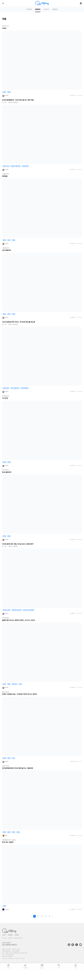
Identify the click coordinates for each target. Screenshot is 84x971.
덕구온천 (5, 398)
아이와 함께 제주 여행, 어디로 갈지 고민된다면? (18, 544)
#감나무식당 (6, 166)
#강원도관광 (6, 388)
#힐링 (8, 92)
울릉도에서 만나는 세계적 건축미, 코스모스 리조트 (18, 620)
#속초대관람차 (24, 388)
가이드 (4, 935)
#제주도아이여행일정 (28, 610)
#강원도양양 (25, 166)
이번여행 (10, 935)
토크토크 (46, 9)
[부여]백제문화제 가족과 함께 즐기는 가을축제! (17, 768)
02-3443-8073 (9, 945)
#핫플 (4, 92)
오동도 (4, 28)
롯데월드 (5, 176)
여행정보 (55, 9)
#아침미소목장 (6, 610)
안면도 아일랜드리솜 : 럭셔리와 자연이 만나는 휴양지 (19, 694)
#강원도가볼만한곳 (15, 166)
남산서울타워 (6, 250)
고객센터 (16, 935)
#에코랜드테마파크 (16, 610)
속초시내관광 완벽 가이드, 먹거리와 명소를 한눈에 (18, 322)
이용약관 (10, 938)
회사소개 (4, 938)
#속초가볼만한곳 (15, 388)
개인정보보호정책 (17, 938)
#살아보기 (14, 684)
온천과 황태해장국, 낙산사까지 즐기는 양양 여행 (18, 100)
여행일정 (37, 9)
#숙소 (20, 684)
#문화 (8, 240)
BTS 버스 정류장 (7, 842)
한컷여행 (29, 9)
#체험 (13, 240)
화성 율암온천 (6, 472)
